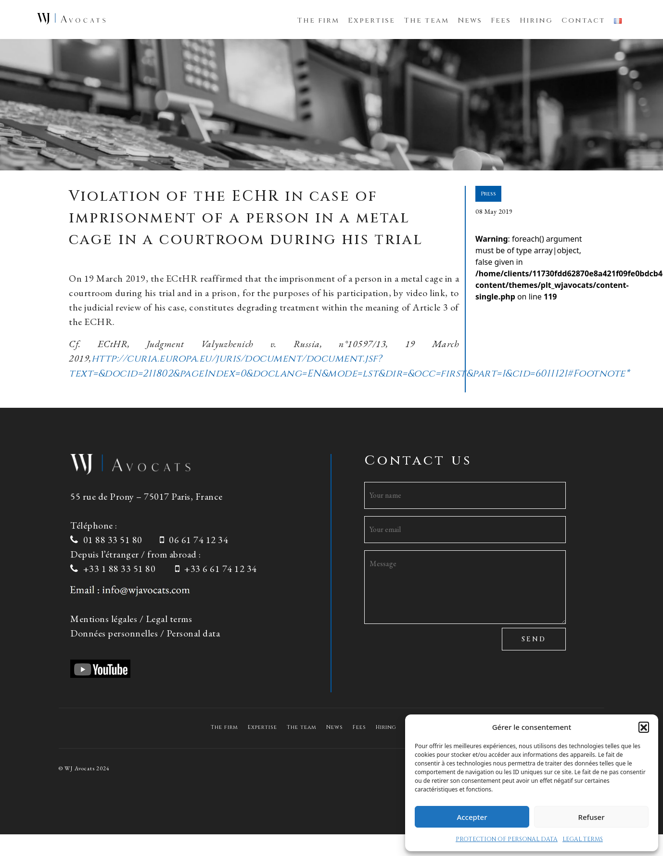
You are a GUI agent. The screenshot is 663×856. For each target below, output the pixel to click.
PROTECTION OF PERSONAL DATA (507, 839)
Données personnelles (114, 633)
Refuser (591, 817)
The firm (318, 20)
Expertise (371, 20)
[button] (644, 727)
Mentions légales (103, 618)
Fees (501, 20)
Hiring (536, 20)
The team (426, 20)
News (470, 20)
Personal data (193, 633)
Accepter (472, 817)
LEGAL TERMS (582, 839)
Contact (583, 20)
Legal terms (169, 618)
